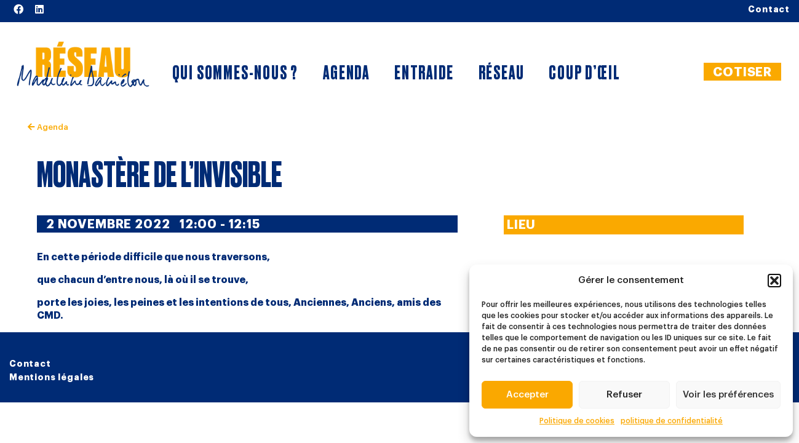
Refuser (624, 394)
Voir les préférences (728, 394)
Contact (30, 363)
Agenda (48, 127)
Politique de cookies (576, 421)
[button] (774, 280)
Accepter (527, 394)
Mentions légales (51, 377)
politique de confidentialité (672, 421)
